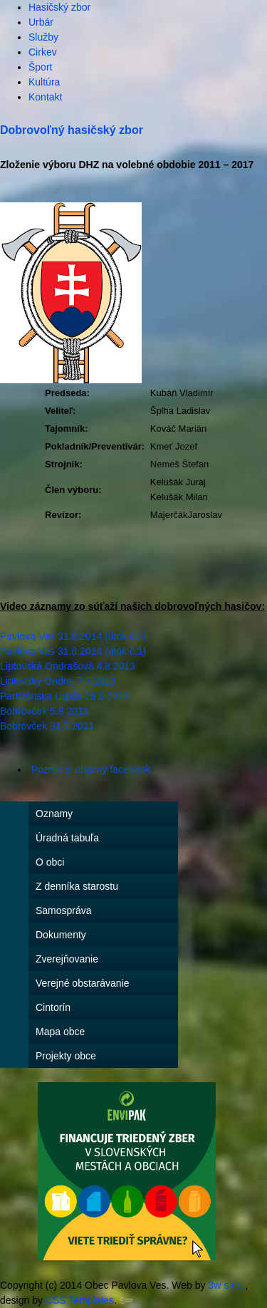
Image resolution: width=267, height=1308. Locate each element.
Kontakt (45, 97)
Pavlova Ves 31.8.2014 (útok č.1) (74, 651)
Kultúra (44, 82)
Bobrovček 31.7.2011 (47, 726)
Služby (43, 37)
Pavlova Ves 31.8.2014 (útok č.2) (73, 636)
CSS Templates (80, 1300)
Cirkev (42, 52)
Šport (40, 67)
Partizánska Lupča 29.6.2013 (64, 696)
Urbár (40, 22)
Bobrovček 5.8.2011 (44, 711)
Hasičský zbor (59, 7)
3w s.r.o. (226, 1285)
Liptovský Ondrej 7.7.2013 (58, 681)
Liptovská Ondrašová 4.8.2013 (67, 666)
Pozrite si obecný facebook (90, 769)
